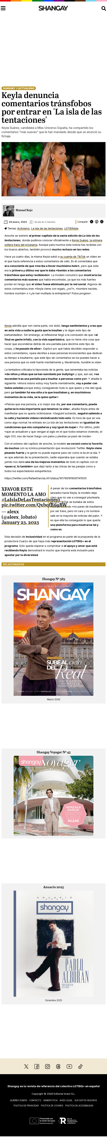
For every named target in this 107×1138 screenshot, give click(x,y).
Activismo (23, 228)
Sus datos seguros (86, 1100)
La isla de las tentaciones (47, 228)
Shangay (9, 88)
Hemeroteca (50, 1100)
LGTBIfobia (71, 228)
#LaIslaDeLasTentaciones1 (30, 500)
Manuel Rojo (24, 210)
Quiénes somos (18, 1100)
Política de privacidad (26, 1105)
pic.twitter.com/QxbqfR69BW (34, 505)
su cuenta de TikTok (72, 256)
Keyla (8, 325)
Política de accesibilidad (79, 1105)
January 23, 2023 (20, 522)
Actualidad (26, 88)
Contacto (35, 1100)
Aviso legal (66, 1100)
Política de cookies (52, 1105)
